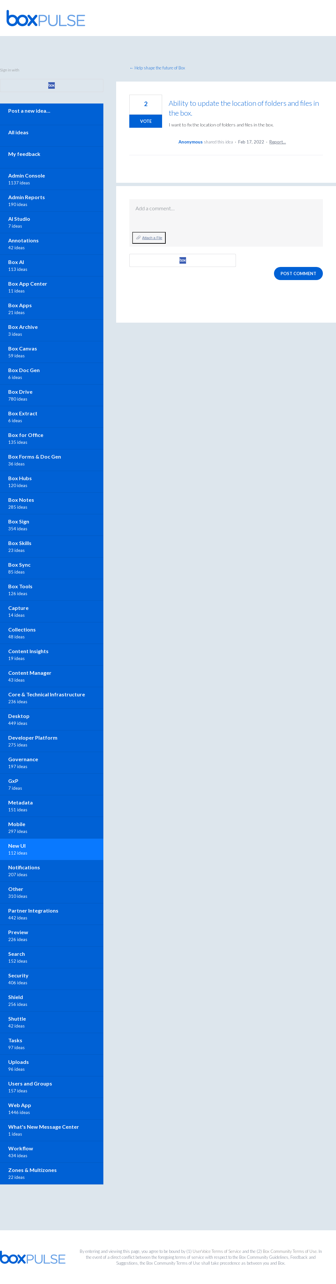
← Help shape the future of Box (157, 67)
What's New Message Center (43, 1127)
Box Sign (18, 521)
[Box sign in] (182, 260)
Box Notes (21, 500)
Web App (19, 1105)
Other (15, 889)
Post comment (298, 273)
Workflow (20, 1148)
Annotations (23, 240)
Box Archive (23, 327)
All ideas (18, 132)
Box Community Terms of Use (290, 1251)
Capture (18, 608)
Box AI (16, 262)
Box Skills (20, 543)
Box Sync (19, 564)
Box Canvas (22, 348)
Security (18, 975)
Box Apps (20, 305)
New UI (17, 845)
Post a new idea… (29, 110)
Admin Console (26, 175)
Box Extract (22, 413)
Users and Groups (30, 1083)
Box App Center (27, 283)
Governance (23, 759)
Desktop (19, 716)
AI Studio (19, 219)
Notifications (24, 867)
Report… (277, 141)
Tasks (15, 1040)
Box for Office (25, 435)
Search (16, 954)
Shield (15, 997)
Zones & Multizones (32, 1170)
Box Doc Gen (24, 370)
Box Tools (20, 586)
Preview (18, 932)
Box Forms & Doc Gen (34, 456)
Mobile (16, 824)
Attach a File (152, 238)
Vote (146, 121)
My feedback (24, 154)
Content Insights (28, 651)
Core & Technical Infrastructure (46, 694)
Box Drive (20, 391)
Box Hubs (20, 478)
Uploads (18, 1062)
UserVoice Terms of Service (217, 1251)
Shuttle (17, 1018)
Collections (22, 629)
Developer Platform (32, 737)
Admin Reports (26, 197)
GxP (13, 781)
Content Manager (30, 673)
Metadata (20, 802)
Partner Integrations (33, 910)
